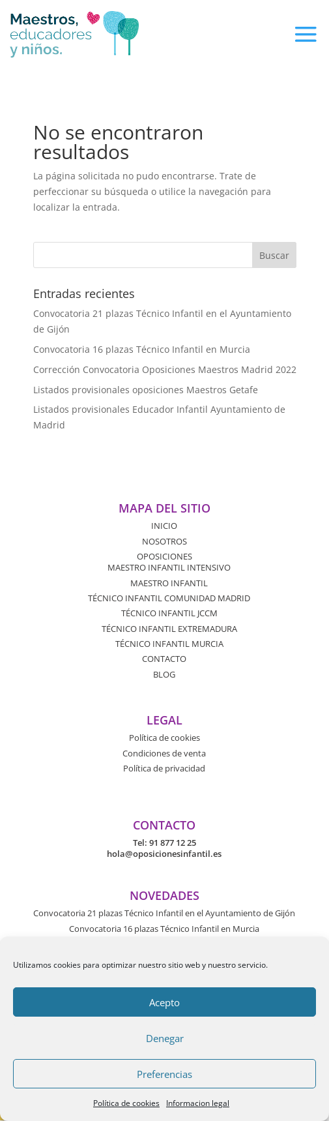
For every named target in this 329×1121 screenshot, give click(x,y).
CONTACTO (164, 659)
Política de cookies (126, 1103)
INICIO (164, 525)
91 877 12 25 (172, 842)
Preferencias (164, 1074)
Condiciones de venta (164, 753)
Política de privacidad (164, 768)
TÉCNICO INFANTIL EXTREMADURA (169, 629)
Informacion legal (197, 1103)
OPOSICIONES (164, 556)
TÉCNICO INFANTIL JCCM (169, 613)
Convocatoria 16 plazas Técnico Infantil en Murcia (141, 349)
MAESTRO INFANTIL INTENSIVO (169, 567)
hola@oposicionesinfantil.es (164, 853)
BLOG (164, 674)
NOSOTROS (164, 541)
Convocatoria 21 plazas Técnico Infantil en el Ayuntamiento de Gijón (164, 913)
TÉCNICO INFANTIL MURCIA (169, 644)
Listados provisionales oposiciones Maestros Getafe (145, 389)
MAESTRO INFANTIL (169, 583)
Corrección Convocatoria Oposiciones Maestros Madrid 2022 (164, 369)
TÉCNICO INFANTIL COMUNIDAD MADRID (169, 598)
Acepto (164, 1002)
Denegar (165, 1038)
